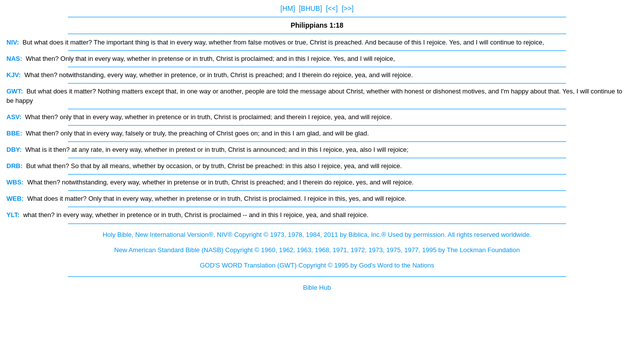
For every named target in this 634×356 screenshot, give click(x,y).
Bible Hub (317, 287)
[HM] (287, 8)
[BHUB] (310, 8)
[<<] (332, 8)
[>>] (348, 8)
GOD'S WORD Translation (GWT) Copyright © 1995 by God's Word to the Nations (317, 265)
